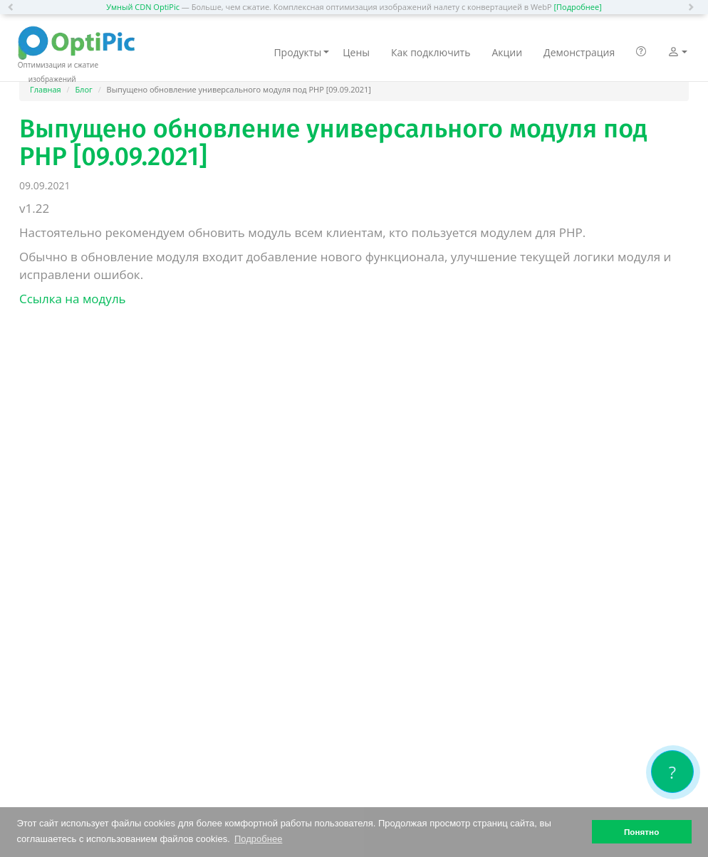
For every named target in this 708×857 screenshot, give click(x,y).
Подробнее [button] (258, 839)
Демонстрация (579, 52)
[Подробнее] (577, 6)
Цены (356, 52)
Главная (45, 89)
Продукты (301, 52)
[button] (14, 7)
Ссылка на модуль (72, 298)
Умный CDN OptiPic (142, 6)
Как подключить (430, 52)
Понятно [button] (641, 831)
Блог (83, 89)
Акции (506, 52)
